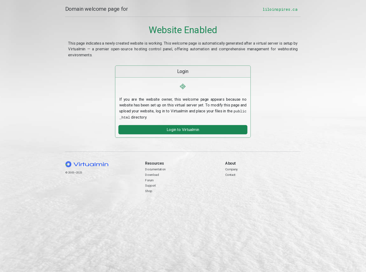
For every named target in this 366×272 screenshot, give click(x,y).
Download (152, 174)
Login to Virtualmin (183, 129)
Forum (149, 179)
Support (150, 185)
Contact (263, 187)
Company (231, 168)
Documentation (155, 168)
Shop (148, 190)
